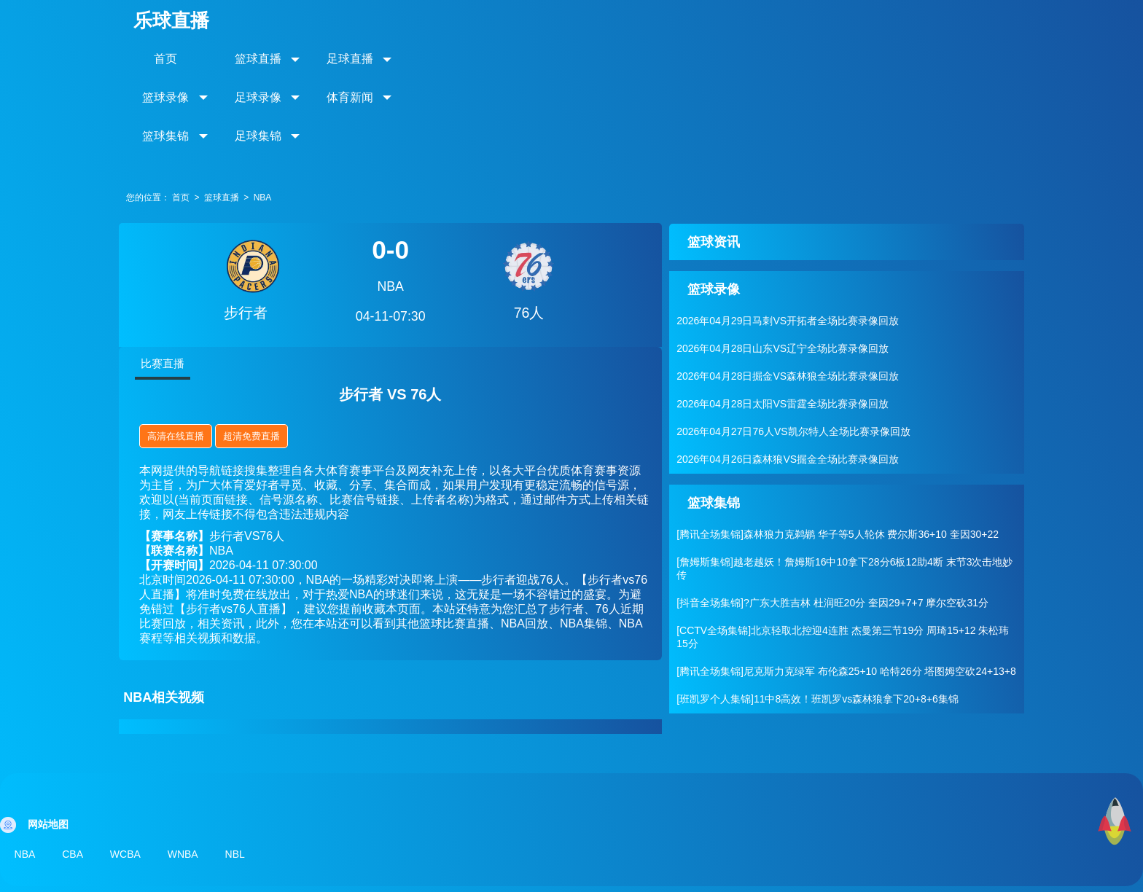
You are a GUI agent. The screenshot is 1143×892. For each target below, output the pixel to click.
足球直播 (371, 58)
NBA (277, 122)
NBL (244, 777)
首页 (181, 58)
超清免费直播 (266, 360)
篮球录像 (465, 58)
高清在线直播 (191, 360)
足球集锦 (845, 58)
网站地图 (672, 870)
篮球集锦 (750, 58)
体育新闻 (655, 58)
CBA (75, 777)
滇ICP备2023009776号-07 (767, 870)
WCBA (130, 777)
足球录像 (560, 58)
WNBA (190, 777)
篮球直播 (276, 58)
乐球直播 (187, 20)
